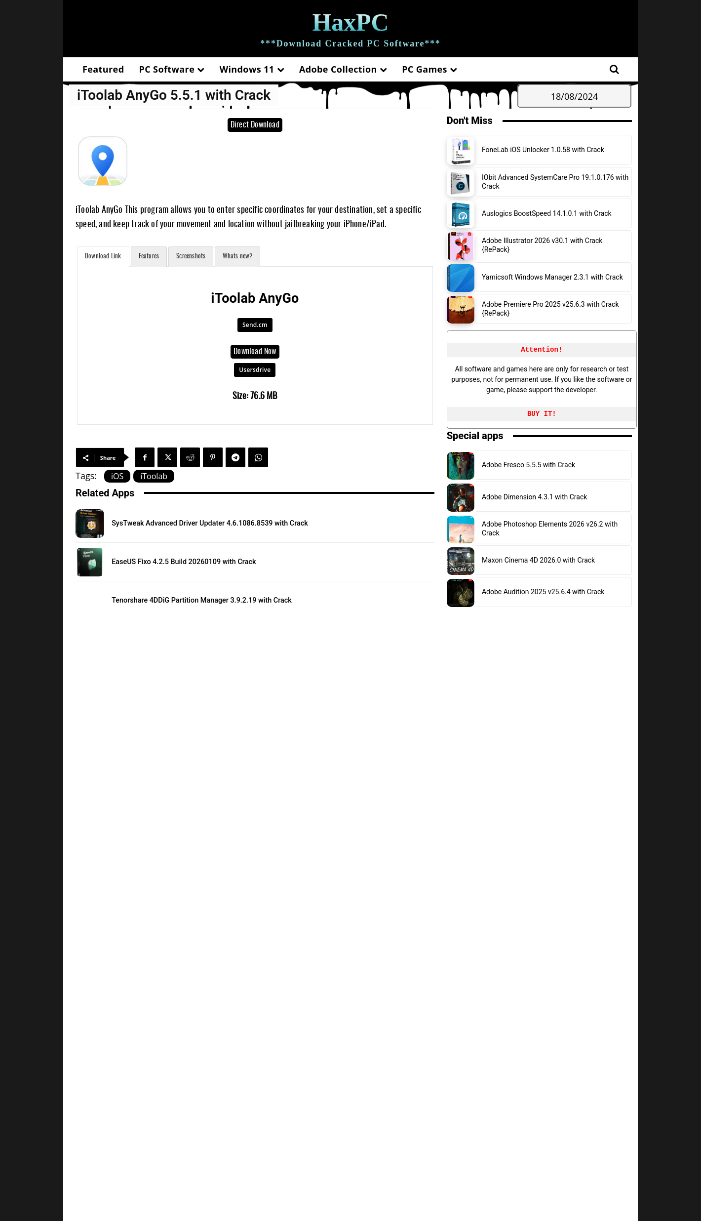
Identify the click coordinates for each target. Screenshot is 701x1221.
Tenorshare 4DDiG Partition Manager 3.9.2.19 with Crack (236, 600)
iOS (117, 476)
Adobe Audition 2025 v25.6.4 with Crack (543, 592)
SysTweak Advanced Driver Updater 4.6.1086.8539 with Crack (248, 523)
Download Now (255, 352)
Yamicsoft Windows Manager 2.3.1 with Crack (552, 277)
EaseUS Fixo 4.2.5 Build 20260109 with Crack (212, 561)
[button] (614, 69)
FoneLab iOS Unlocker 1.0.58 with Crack (543, 150)
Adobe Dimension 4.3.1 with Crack (534, 497)
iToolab (153, 476)
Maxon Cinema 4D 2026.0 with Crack (538, 560)
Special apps (475, 436)
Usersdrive (255, 370)
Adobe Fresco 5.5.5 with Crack (528, 465)
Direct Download (255, 125)
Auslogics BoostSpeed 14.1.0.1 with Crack (547, 213)
